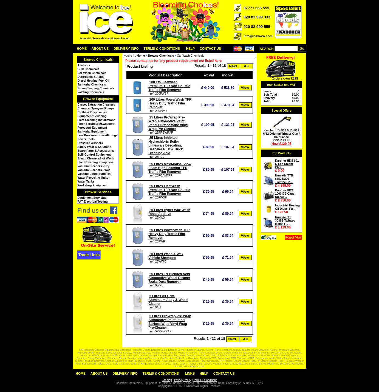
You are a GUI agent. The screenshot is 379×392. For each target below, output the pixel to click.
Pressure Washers (90, 143)
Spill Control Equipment (94, 154)
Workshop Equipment (93, 185)
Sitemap (167, 380)
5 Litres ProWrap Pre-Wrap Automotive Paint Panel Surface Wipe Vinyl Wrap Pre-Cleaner (169, 322)
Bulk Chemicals (88, 69)
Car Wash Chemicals (92, 72)
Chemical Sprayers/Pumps (96, 108)
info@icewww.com (258, 36)
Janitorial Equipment (92, 131)
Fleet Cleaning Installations (96, 120)
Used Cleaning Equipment (96, 162)
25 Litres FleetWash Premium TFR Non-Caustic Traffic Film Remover (169, 190)
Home (82, 49)
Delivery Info (126, 49)
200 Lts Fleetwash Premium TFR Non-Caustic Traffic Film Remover (169, 86)
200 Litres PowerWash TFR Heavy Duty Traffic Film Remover (169, 103)
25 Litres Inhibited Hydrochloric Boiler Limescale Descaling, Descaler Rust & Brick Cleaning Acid (165, 145)
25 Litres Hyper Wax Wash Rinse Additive (169, 212)
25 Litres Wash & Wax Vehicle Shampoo (165, 256)
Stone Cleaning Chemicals (96, 88)
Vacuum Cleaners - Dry (93, 166)
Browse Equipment (98, 99)
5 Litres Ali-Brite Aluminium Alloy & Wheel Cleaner (168, 300)
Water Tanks (86, 181)
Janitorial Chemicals (92, 84)
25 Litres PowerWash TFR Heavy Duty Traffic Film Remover (169, 234)
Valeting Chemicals (91, 92)
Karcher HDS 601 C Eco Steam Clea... (287, 164)
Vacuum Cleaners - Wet (94, 170)
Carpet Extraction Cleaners (96, 104)
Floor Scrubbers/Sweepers (96, 123)
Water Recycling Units (93, 177)
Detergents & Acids (91, 76)
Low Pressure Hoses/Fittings (98, 135)
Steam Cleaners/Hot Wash (96, 158)
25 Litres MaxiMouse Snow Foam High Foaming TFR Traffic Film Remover (169, 168)
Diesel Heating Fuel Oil (93, 80)
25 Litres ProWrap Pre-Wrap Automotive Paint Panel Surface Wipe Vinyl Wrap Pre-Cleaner (168, 123)
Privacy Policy (182, 380)
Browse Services (98, 192)
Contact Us (210, 49)
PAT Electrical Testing (93, 201)
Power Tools (86, 139)
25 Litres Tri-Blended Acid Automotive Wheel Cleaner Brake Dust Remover (169, 278)
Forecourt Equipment (92, 127)
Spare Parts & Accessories (96, 150)
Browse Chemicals (98, 60)
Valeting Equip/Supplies (94, 173)
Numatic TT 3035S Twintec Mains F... (285, 220)
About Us (100, 49)
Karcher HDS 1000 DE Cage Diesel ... (285, 193)
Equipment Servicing (92, 116)
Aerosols (84, 65)
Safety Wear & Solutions (94, 146)
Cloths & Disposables (93, 112)
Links (190, 374)
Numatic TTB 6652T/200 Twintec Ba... (284, 179)
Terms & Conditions (161, 49)
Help (190, 49)
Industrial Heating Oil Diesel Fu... (287, 207)
